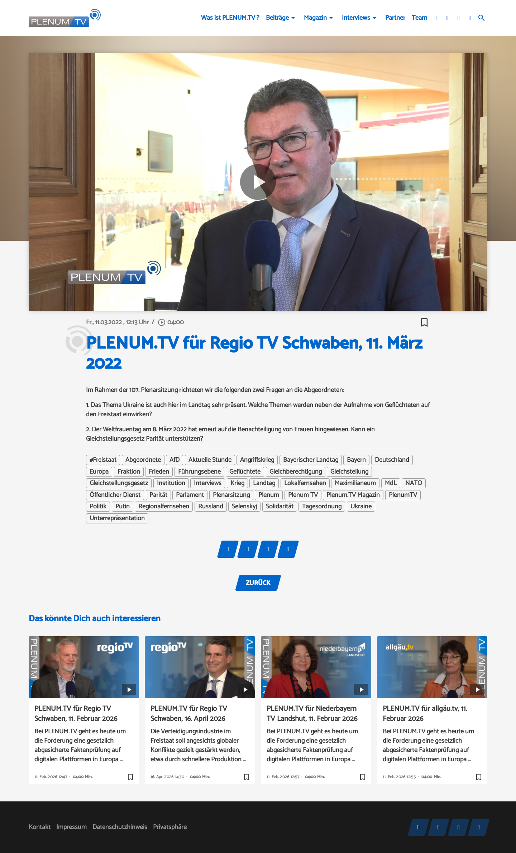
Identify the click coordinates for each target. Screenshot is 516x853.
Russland (210, 507)
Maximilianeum (355, 483)
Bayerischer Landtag (310, 460)
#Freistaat (103, 460)
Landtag (264, 483)
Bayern (356, 460)
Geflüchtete (245, 472)
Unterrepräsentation (117, 518)
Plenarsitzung (231, 495)
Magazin (315, 18)
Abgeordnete (143, 460)
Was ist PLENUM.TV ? (230, 18)
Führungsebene (199, 472)
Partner (395, 18)
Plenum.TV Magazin (353, 495)
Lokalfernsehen (305, 483)
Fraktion (129, 472)
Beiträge (277, 18)
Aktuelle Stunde (209, 460)
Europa (99, 472)
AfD (174, 460)
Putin (122, 507)
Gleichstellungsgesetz (119, 483)
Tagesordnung (321, 507)
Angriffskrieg (257, 460)
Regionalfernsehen (163, 507)
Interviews (356, 18)
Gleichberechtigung (295, 472)
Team (419, 18)
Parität (158, 495)
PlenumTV (403, 495)
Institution (171, 483)
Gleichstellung (349, 472)
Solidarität (279, 507)
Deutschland (392, 460)
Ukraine (361, 507)
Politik (98, 507)
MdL (391, 483)
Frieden (159, 472)
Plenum (268, 495)
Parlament (190, 495)
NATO (413, 483)
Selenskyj (244, 507)
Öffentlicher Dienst (115, 495)
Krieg (237, 483)
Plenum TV (303, 495)
